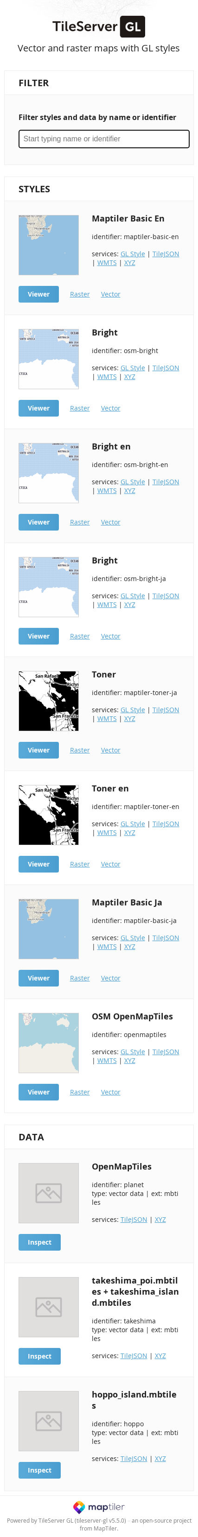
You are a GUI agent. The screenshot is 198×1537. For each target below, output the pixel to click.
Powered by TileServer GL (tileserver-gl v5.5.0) (66, 1520)
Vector (111, 294)
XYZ (129, 262)
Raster (80, 294)
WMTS (107, 262)
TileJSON (166, 253)
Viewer (39, 294)
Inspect (39, 1242)
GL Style (133, 253)
